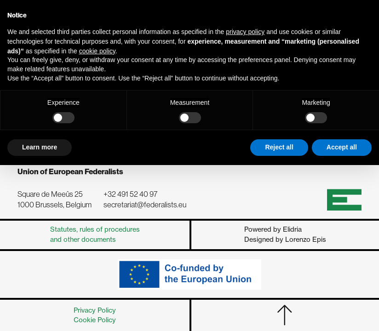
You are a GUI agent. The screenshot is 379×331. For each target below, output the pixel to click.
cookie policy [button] (97, 51)
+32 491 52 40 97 (130, 194)
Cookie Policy (95, 320)
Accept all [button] (342, 147)
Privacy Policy (95, 310)
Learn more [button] (39, 147)
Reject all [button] (279, 147)
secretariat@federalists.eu (144, 204)
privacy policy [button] (245, 31)
